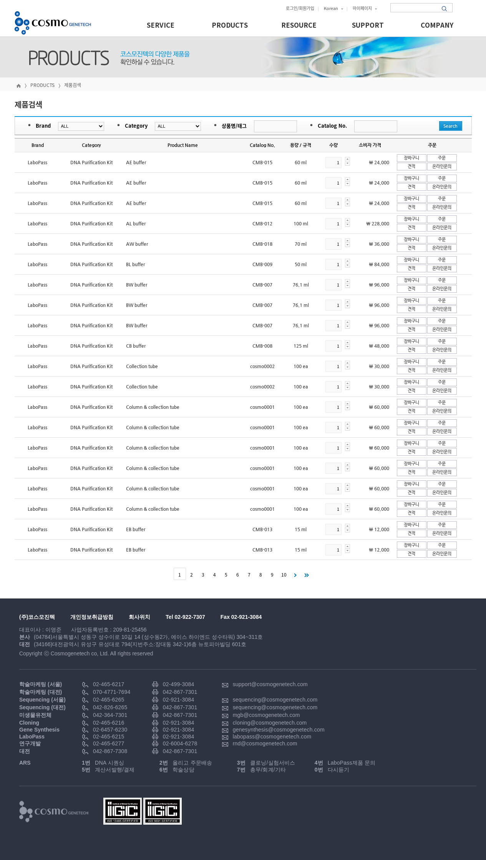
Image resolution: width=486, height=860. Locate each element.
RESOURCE (299, 26)
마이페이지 (365, 8)
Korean (333, 8)
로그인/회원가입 (300, 8)
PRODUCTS (230, 26)
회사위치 (139, 617)
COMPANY (437, 26)
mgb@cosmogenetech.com (266, 715)
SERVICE (160, 26)
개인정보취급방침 (91, 617)
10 (284, 574)
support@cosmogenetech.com (270, 684)
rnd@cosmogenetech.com (265, 743)
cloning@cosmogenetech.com (270, 723)
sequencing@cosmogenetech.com (275, 700)
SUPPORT (368, 26)
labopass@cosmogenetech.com (272, 736)
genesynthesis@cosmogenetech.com (279, 730)
